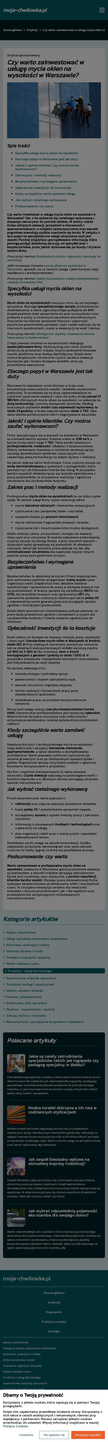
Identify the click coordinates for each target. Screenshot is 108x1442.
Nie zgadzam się (54, 1435)
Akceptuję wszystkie (88, 1435)
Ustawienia (26, 1435)
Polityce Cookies (15, 1426)
